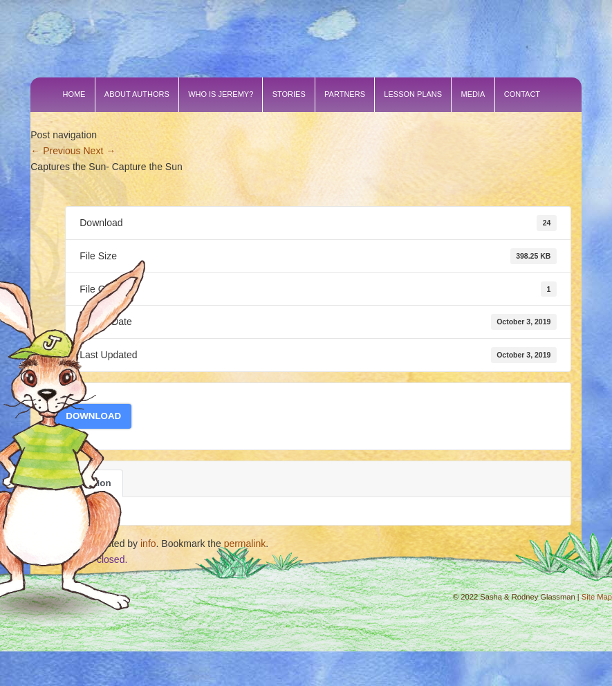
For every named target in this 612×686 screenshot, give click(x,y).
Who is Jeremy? (220, 94)
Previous (55, 150)
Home (73, 94)
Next (100, 150)
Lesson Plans (413, 94)
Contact (522, 94)
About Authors (136, 94)
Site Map (597, 597)
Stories (289, 94)
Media (473, 94)
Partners (344, 94)
